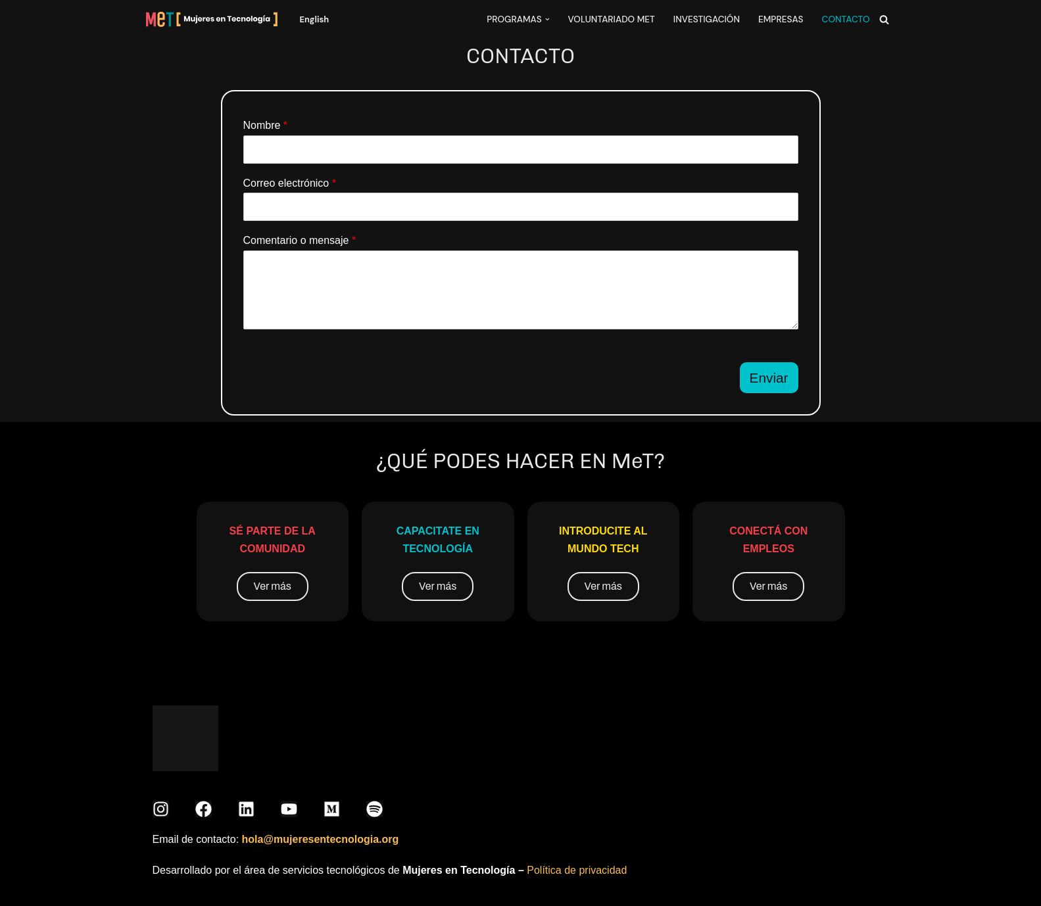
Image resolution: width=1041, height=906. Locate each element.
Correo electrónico (289, 183)
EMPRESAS (781, 19)
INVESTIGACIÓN (706, 19)
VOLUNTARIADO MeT (611, 19)
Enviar (769, 377)
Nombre (265, 125)
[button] (547, 19)
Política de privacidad (577, 870)
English (314, 19)
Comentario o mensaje (299, 240)
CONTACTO (846, 19)
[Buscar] (884, 19)
